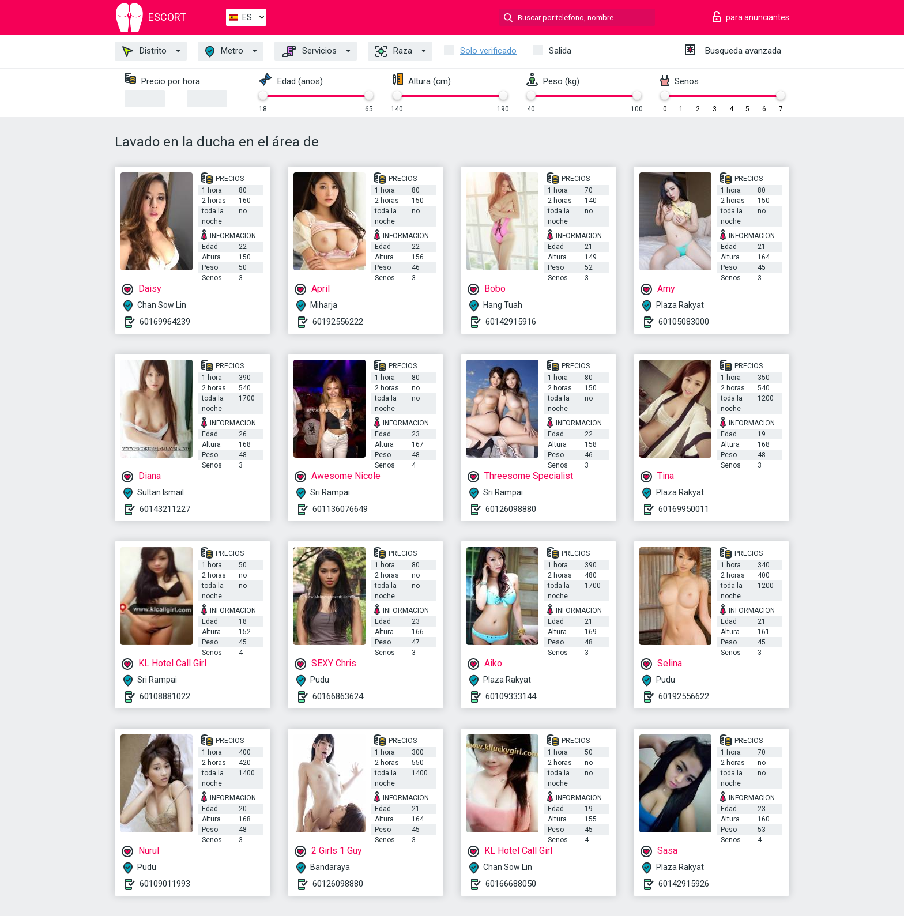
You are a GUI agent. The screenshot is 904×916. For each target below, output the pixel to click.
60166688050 (510, 884)
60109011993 (165, 884)
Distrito (144, 51)
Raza (393, 51)
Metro (224, 52)
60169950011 (683, 509)
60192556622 (683, 696)
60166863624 (337, 696)
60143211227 (165, 509)
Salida (560, 51)
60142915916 (510, 321)
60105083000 (683, 321)
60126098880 (510, 509)
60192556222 (337, 321)
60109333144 (510, 696)
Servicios (309, 51)
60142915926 (683, 884)
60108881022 (165, 696)
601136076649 (340, 509)
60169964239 (165, 321)
